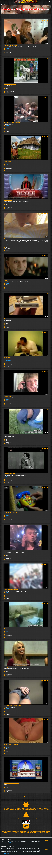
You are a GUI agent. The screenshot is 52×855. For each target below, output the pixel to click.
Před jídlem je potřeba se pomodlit (12, 122)
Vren (6, 669)
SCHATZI (7, 321)
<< (20, 16)
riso (6, 476)
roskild (7, 592)
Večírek (5, 280)
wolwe (7, 244)
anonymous (8, 437)
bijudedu (7, 283)
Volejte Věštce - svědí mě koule (11, 783)
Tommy (7, 631)
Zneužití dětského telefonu (10, 512)
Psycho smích (7, 357)
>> (30, 16)
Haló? (5, 628)
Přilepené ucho (7, 396)
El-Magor (7, 48)
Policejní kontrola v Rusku (10, 551)
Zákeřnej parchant (8, 434)
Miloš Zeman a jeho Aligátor (10, 45)
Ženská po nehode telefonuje (11, 589)
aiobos (7, 164)
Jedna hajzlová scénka (9, 473)
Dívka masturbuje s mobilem (11, 744)
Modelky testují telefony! (10, 667)
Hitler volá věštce (8, 200)
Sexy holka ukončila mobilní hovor (12, 705)
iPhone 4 (6, 318)
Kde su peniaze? (8, 161)
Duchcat (7, 125)
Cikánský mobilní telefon (10, 84)
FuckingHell (8, 360)
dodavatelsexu (9, 203)
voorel (7, 87)
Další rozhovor (7, 238)
